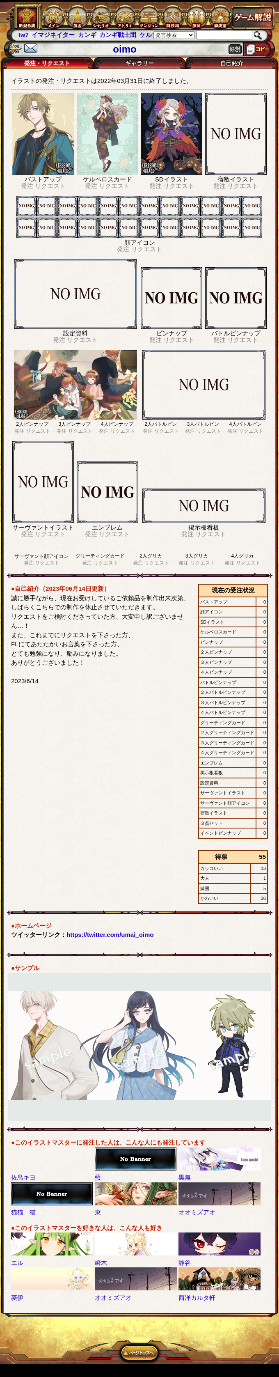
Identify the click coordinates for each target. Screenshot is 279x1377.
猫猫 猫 (23, 1212)
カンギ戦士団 (117, 34)
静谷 (184, 1262)
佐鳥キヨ (23, 1177)
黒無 (184, 1177)
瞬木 (101, 1262)
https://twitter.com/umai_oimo (110, 934)
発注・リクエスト (47, 63)
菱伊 (17, 1297)
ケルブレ (152, 34)
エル (17, 1262)
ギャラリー (139, 63)
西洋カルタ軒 (196, 1297)
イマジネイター (53, 34)
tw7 (23, 34)
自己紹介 (231, 63)
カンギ (87, 34)
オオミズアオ (196, 1212)
